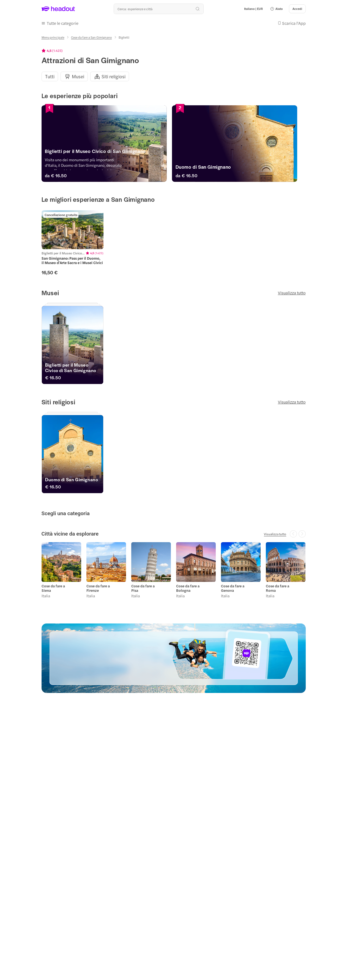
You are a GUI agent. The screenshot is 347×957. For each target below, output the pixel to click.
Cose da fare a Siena (53, 588)
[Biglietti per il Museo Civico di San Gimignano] (106, 152)
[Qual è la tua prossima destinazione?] (158, 9)
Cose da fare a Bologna (188, 588)
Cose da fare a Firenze (98, 588)
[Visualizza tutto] (275, 534)
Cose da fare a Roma (277, 588)
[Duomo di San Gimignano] (241, 168)
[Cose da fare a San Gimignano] (91, 37)
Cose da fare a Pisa (143, 588)
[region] (174, 76)
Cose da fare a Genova (232, 588)
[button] (276, 8)
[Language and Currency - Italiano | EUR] (253, 8)
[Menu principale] (53, 37)
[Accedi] (297, 8)
